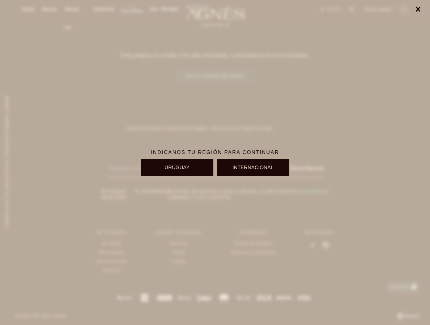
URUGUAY (177, 167)
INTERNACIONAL (253, 167)
